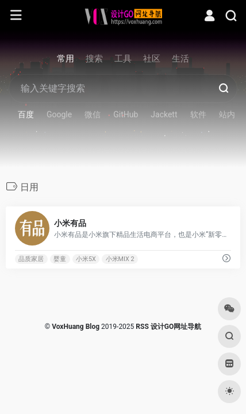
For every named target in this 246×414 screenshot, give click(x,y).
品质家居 (31, 259)
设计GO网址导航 (176, 327)
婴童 (59, 259)
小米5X (86, 259)
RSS (142, 327)
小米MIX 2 (120, 259)
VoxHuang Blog (75, 327)
